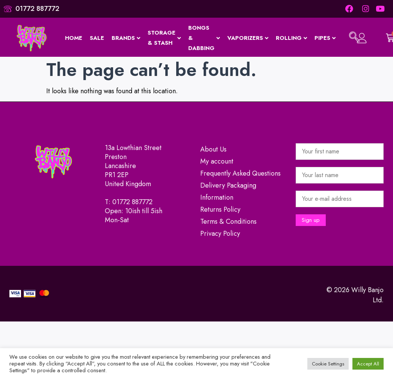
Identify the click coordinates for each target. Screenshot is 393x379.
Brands (126, 38)
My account (216, 161)
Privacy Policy (220, 233)
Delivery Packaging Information (228, 191)
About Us (213, 149)
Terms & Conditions (228, 221)
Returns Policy (220, 209)
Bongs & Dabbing (204, 38)
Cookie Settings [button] (328, 363)
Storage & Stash (164, 38)
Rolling (291, 38)
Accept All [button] (368, 363)
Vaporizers (247, 38)
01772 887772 (132, 202)
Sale (97, 38)
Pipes (325, 38)
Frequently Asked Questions (240, 173)
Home (73, 38)
